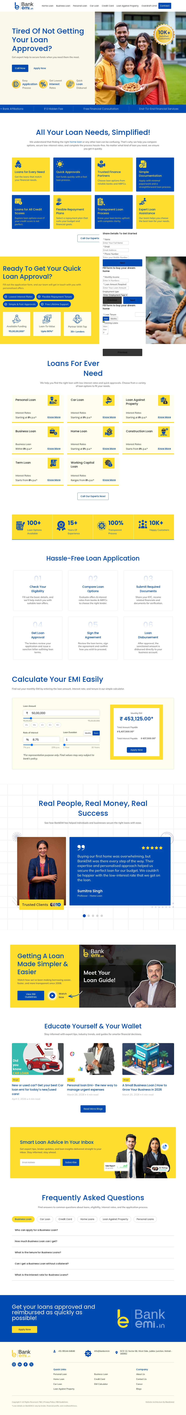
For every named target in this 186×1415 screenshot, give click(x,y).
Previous (112, 300)
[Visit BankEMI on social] (14, 1364)
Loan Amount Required (115, 284)
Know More (54, 417)
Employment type (111, 291)
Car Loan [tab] (45, 1219)
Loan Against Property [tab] (115, 1219)
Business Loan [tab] (23, 1219)
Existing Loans (111, 323)
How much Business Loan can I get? (36, 1241)
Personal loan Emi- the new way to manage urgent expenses (92, 1087)
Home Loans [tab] (87, 1219)
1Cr (42, 725)
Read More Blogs (93, 1109)
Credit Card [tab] (65, 1219)
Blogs (15, 1080)
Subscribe (71, 1162)
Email (107, 246)
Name (107, 239)
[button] (84, 916)
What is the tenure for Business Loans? (38, 1252)
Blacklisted (169, 1402)
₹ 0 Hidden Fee (59, 109)
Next (122, 263)
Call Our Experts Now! (93, 238)
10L (26, 725)
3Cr (50, 725)
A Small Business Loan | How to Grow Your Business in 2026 (144, 1087)
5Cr (57, 725)
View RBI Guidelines (31, 996)
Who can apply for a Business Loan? (36, 1230)
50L (34, 725)
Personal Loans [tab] (145, 1219)
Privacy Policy (49, 1402)
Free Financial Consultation (107, 109)
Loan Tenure (110, 314)
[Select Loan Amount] (61, 718)
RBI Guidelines (62, 1402)
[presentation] (125, 341)
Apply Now (40, 68)
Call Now (20, 68)
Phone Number (112, 254)
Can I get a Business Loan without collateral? (42, 1263)
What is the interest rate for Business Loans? (41, 1274)
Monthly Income (112, 277)
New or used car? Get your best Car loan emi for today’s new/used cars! (37, 1089)
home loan (76, 142)
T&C (40, 1402)
